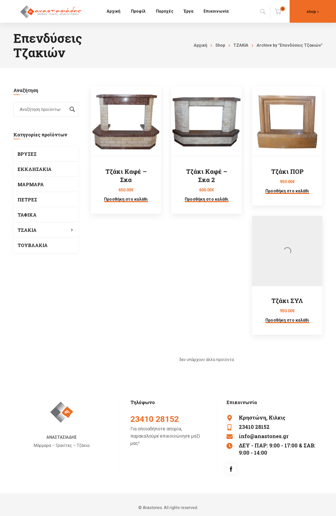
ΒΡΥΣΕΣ (27, 154)
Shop (220, 45)
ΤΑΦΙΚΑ (27, 215)
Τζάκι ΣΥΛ (287, 301)
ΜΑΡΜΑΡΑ (31, 184)
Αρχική (200, 45)
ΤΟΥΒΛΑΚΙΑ (33, 245)
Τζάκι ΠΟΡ (287, 171)
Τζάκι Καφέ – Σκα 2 (206, 175)
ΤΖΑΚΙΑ (240, 45)
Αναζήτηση (72, 109)
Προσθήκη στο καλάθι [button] (126, 199)
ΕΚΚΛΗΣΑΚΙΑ (35, 169)
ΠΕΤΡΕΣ (27, 199)
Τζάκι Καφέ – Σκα (126, 175)
